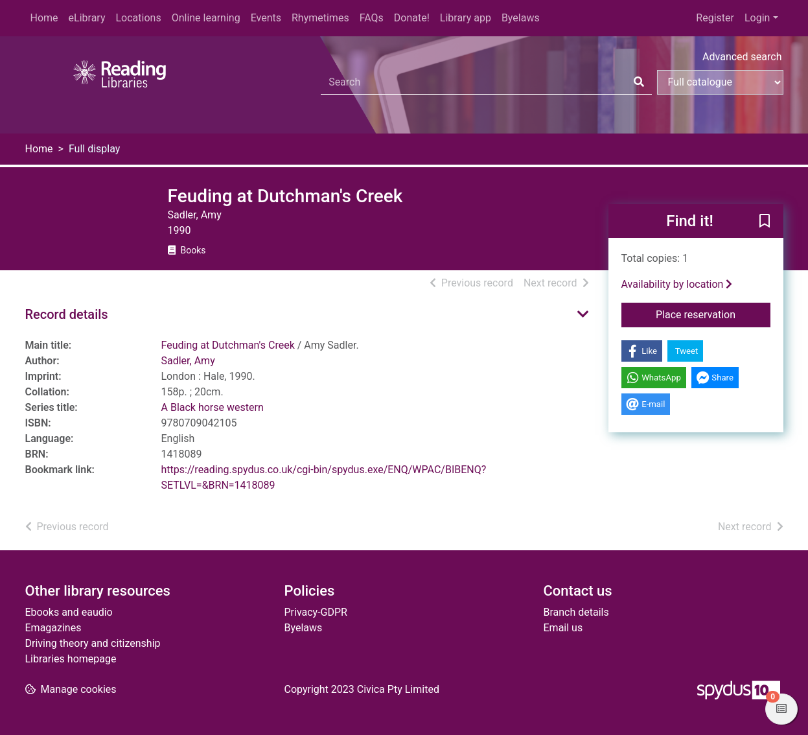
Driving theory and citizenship (93, 643)
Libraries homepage (71, 659)
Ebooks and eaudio (69, 612)
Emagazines (53, 628)
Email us (563, 628)
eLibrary (87, 18)
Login (757, 18)
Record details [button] (66, 314)
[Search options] (720, 82)
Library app (465, 18)
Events (266, 18)
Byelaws (521, 18)
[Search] (639, 82)
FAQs (372, 18)
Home (44, 18)
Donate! (412, 18)
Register (715, 18)
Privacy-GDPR (315, 612)
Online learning (206, 18)
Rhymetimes (320, 18)
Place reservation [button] (713, 314)
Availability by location (677, 284)
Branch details (576, 612)
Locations (138, 18)
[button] (764, 221)
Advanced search (741, 57)
